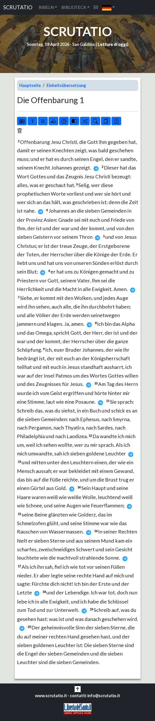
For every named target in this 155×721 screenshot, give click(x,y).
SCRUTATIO (17, 7)
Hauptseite (30, 85)
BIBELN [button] (46, 7)
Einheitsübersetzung (66, 85)
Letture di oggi (112, 44)
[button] (108, 7)
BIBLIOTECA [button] (73, 7)
